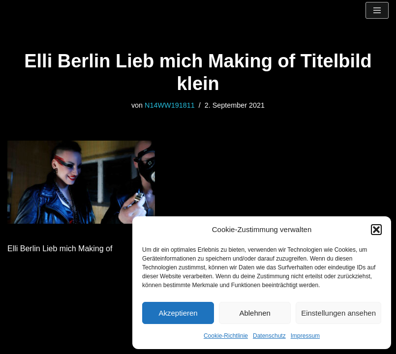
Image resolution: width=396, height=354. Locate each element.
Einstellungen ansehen (338, 313)
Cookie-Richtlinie (226, 335)
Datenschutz (269, 335)
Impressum (305, 335)
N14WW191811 (170, 105)
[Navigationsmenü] (377, 10)
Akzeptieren (177, 313)
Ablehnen (254, 313)
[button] (376, 230)
